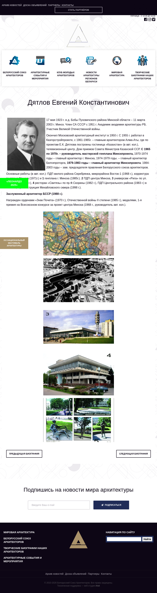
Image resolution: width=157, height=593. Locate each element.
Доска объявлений (35, 5)
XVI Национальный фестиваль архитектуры (14, 243)
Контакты (67, 5)
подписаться (111, 505)
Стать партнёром (78, 10)
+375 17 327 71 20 (143, 4)
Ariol (98, 586)
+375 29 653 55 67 (143, 8)
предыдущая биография (24, 454)
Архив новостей (12, 5)
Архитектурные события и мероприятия (23, 559)
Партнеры (54, 5)
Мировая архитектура (19, 532)
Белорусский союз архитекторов (17, 540)
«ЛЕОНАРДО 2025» (14, 183)
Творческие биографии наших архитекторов (25, 550)
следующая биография (133, 454)
